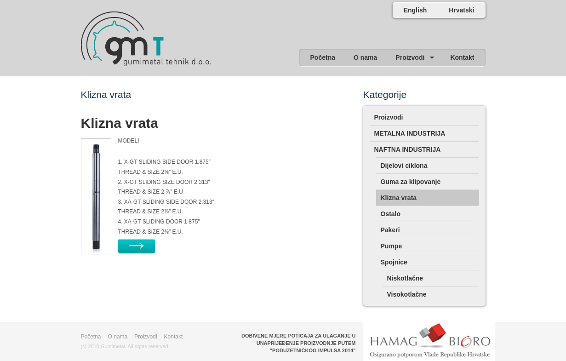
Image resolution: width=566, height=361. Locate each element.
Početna (91, 336)
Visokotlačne (407, 294)
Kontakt (173, 336)
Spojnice (394, 262)
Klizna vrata (119, 123)
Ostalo (391, 214)
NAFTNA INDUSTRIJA (407, 149)
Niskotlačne (405, 278)
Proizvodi (388, 117)
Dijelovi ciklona (404, 165)
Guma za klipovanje (411, 181)
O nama (118, 336)
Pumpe (391, 246)
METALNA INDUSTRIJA (410, 133)
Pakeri (390, 230)
